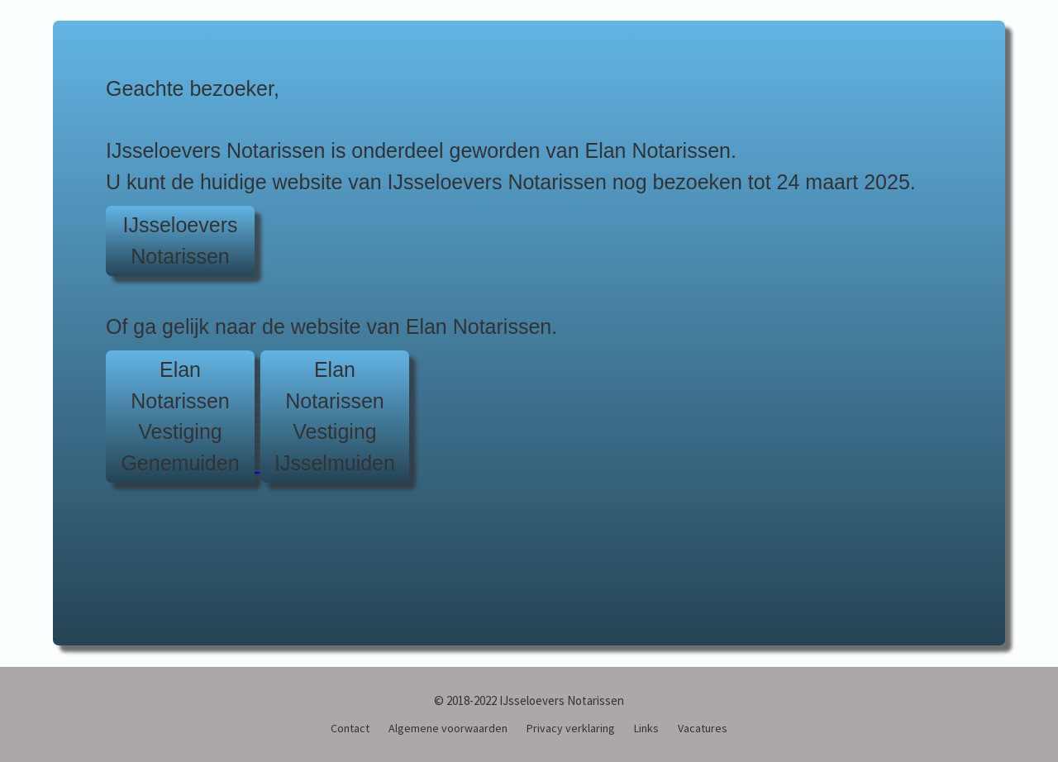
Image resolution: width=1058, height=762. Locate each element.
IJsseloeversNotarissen (180, 240)
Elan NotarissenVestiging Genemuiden (180, 416)
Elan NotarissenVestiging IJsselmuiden (334, 416)
